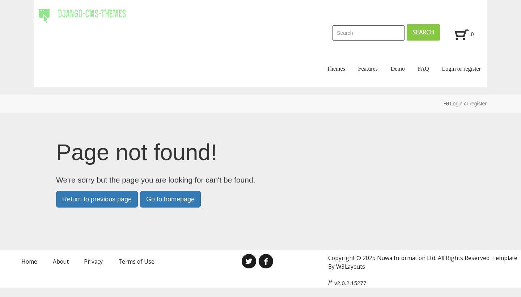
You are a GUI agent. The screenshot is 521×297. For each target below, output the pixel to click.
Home (29, 261)
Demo (398, 69)
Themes (336, 69)
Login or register (461, 69)
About (61, 261)
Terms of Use (136, 261)
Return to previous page (97, 199)
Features (368, 69)
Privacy (93, 261)
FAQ (423, 69)
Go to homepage (170, 199)
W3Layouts (350, 267)
